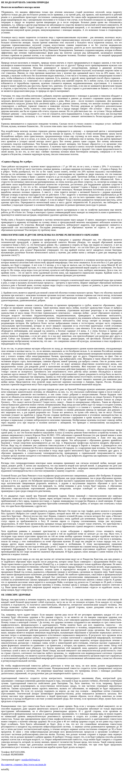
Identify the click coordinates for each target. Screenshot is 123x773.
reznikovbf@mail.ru (30, 759)
